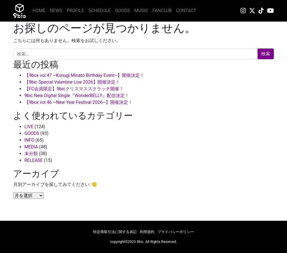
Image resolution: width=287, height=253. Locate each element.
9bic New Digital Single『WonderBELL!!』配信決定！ (76, 95)
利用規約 (147, 232)
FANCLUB (162, 10)
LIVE (28, 126)
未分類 (31, 153)
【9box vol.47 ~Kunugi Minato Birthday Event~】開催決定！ (84, 75)
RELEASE (33, 160)
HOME (39, 10)
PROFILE (75, 10)
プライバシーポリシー (176, 232)
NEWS (56, 10)
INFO (29, 140)
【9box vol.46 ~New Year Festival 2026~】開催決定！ (78, 102)
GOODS (122, 10)
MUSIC (141, 10)
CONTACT (186, 10)
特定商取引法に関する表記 (115, 232)
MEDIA (31, 147)
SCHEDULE (100, 10)
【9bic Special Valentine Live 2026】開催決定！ (72, 82)
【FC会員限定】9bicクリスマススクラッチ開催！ (74, 88)
